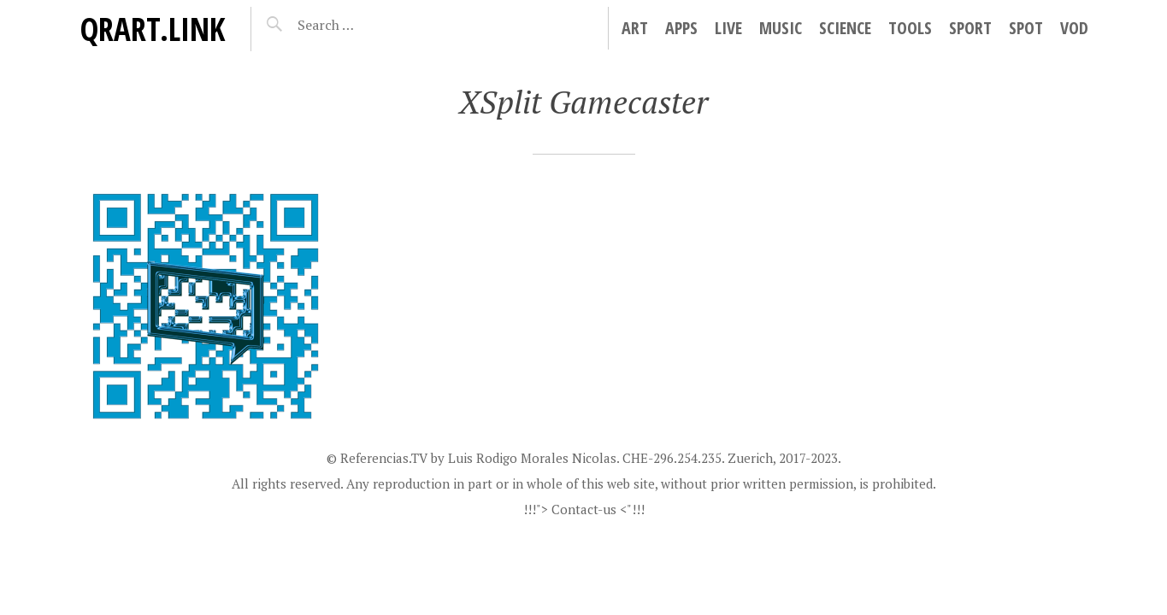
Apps (681, 27)
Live (728, 27)
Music (780, 27)
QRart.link (152, 28)
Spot (1026, 27)
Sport (970, 27)
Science (845, 27)
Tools (910, 27)
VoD (1074, 27)
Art (635, 27)
